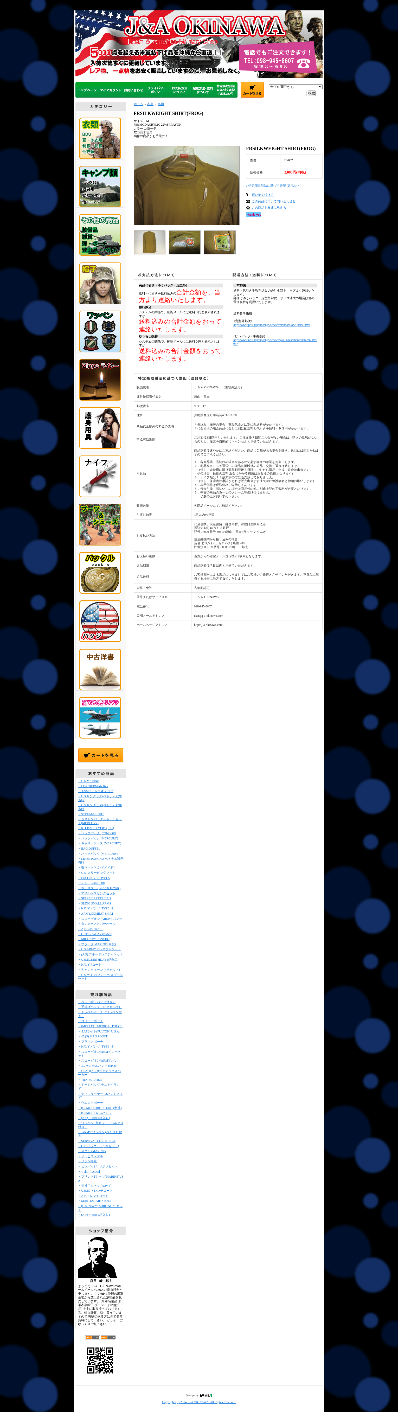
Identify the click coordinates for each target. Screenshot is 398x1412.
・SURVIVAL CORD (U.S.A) (97, 1141)
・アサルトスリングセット (96, 893)
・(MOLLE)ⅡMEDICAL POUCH (100, 1026)
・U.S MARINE (88, 781)
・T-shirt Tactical (89, 1171)
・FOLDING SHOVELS (94, 878)
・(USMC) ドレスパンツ (95, 1113)
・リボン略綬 (87, 1161)
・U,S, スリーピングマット (98, 873)
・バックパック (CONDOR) (97, 833)
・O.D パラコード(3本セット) (98, 1146)
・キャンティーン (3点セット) (99, 970)
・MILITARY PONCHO (94, 939)
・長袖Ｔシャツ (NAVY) (94, 1186)
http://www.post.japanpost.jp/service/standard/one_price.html (271, 325)
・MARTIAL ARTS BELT (95, 1201)
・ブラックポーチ (90, 1041)
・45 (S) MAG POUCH (93, 1036)
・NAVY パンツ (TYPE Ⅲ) (96, 908)
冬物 (161, 104)
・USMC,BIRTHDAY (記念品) (98, 959)
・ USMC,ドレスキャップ (95, 791)
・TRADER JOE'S (90, 1080)
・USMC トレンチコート (95, 1190)
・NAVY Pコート (89, 964)
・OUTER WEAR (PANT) (95, 934)
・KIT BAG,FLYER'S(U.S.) (96, 828)
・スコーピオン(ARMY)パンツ (99, 1060)
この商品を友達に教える (269, 207)
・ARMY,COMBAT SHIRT (95, 913)
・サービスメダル (90, 1156)
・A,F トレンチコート (93, 1196)
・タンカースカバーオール (96, 924)
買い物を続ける (263, 195)
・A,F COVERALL (90, 929)
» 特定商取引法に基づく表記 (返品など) (273, 186)
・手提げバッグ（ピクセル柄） (100, 1007)
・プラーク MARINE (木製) (97, 944)
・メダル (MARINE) (92, 1151)
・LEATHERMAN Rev (93, 786)
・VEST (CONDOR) (91, 883)
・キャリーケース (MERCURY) (99, 843)
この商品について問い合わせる (274, 201)
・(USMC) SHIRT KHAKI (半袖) (99, 1108)
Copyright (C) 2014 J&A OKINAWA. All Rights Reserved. (199, 1402)
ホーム (138, 104)
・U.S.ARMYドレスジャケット (99, 949)
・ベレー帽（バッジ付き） (96, 1002)
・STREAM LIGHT (91, 814)
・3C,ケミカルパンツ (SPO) (97, 1066)
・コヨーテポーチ (90, 1021)
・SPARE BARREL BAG (94, 898)
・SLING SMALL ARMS (94, 903)
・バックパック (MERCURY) (98, 838)
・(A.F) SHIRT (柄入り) (94, 1118)
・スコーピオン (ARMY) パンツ (100, 919)
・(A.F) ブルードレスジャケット (102, 954)
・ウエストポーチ (90, 1103)
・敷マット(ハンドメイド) (96, 867)
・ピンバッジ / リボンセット (98, 1166)
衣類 (150, 104)
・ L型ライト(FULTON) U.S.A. (99, 1031)
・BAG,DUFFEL (89, 848)
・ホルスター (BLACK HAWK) (99, 888)
